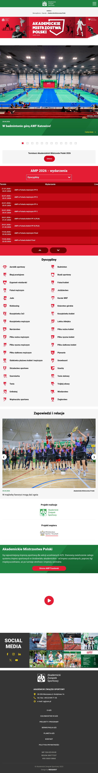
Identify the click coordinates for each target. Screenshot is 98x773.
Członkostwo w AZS (49, 716)
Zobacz (49, 159)
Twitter (10, 660)
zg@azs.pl (47, 701)
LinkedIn (20, 654)
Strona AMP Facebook (49, 568)
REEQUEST (53, 770)
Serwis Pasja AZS (49, 728)
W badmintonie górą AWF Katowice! (26, 126)
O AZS (49, 710)
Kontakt (49, 739)
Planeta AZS (49, 733)
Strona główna (37, 13)
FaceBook (7, 654)
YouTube (17, 660)
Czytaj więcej (89, 132)
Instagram (13, 654)
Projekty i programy (49, 722)
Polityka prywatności (49, 745)
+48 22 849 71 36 (50, 698)
